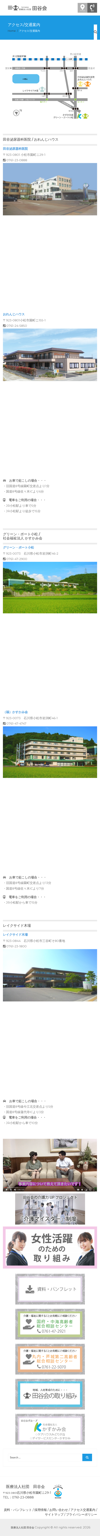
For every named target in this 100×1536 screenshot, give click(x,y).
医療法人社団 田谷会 (22, 1527)
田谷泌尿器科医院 (15, 149)
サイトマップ (54, 1514)
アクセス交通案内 (82, 1510)
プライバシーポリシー (81, 1514)
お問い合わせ (58, 1510)
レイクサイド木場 (15, 934)
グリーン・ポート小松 (18, 547)
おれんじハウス (14, 314)
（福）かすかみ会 (15, 712)
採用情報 (40, 1510)
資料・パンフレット (18, 1510)
